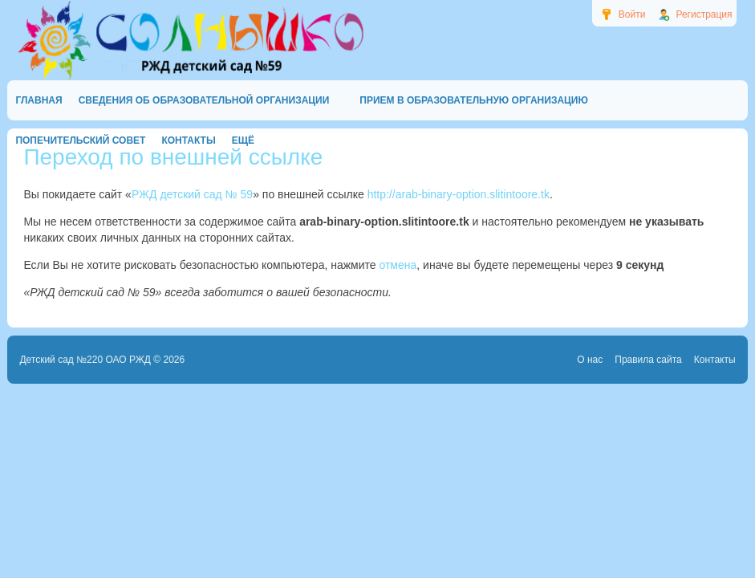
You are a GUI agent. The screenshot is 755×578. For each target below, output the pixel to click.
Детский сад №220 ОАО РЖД (85, 359)
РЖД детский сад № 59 (192, 194)
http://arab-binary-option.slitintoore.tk (458, 194)
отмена (397, 264)
